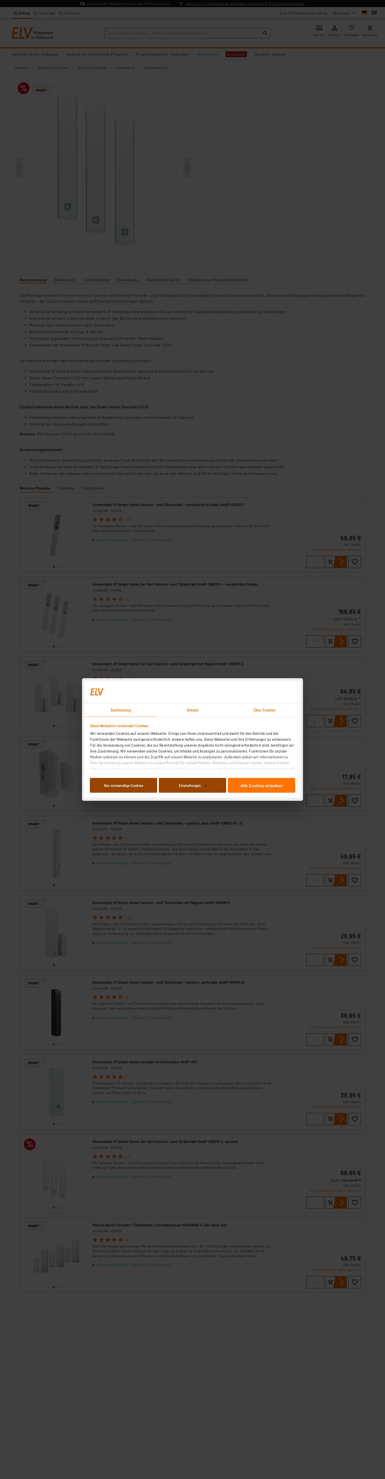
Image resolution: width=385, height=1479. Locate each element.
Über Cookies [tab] (264, 710)
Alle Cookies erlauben (261, 785)
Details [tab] (192, 710)
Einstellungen (193, 785)
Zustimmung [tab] (120, 710)
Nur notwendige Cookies (123, 785)
